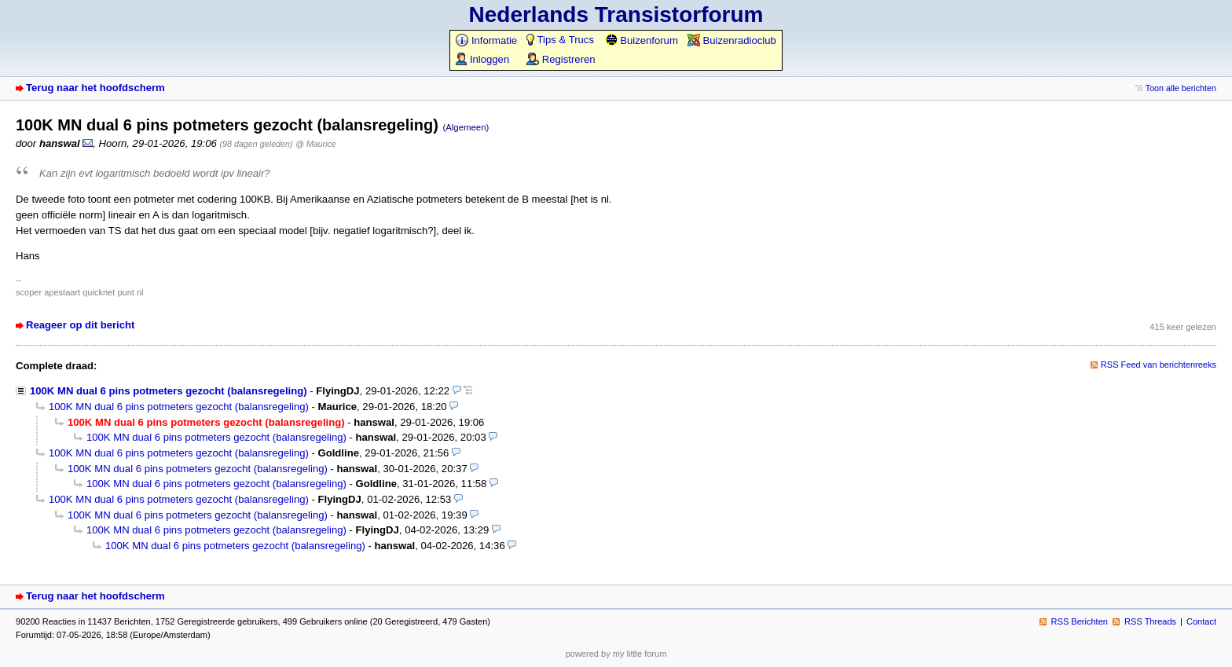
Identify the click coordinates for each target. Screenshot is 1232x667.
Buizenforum (641, 40)
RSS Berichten (1079, 621)
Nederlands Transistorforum (616, 14)
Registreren (560, 59)
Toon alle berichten (1181, 88)
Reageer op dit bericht (80, 325)
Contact (1201, 621)
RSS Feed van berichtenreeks (1158, 364)
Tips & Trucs (560, 40)
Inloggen (482, 59)
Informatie (486, 40)
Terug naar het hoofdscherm (95, 87)
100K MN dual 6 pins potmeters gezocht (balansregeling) (168, 391)
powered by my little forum (616, 653)
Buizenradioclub (732, 40)
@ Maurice (315, 143)
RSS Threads (1150, 621)
